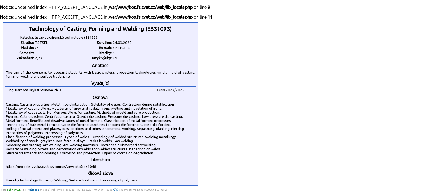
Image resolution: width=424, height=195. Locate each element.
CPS (115, 189)
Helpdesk (33, 189)
